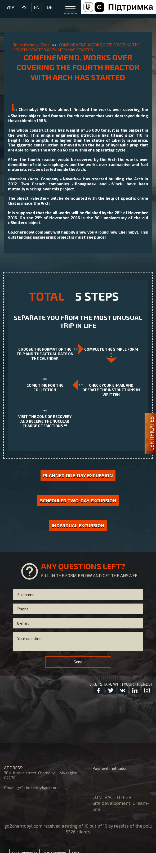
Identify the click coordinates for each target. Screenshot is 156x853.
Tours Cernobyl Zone (31, 44)
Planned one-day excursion (78, 475)
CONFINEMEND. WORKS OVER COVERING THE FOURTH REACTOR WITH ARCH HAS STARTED (76, 47)
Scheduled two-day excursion (78, 500)
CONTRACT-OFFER (111, 797)
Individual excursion (78, 525)
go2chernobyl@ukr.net (37, 787)
